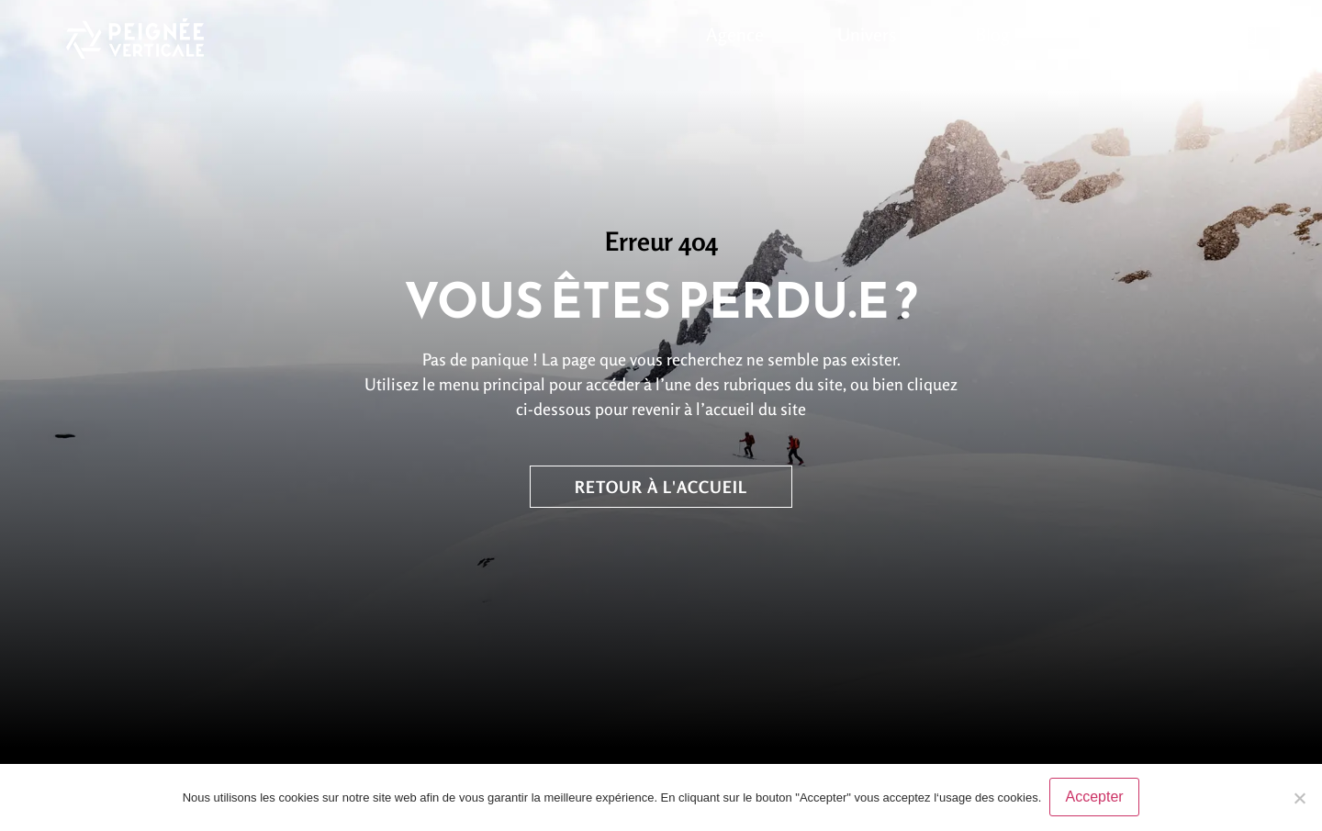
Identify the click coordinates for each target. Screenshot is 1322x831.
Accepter (1095, 797)
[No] (1299, 798)
